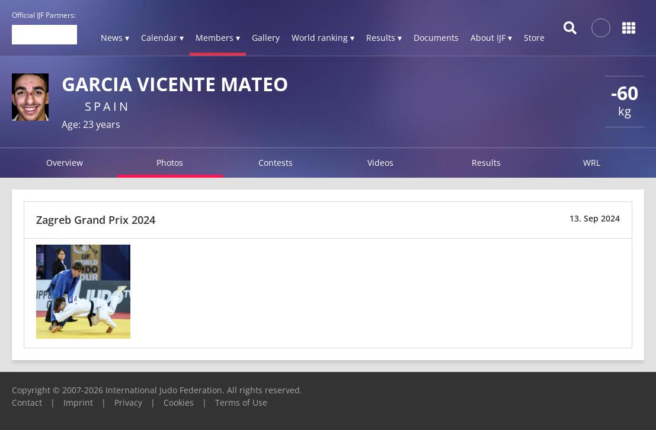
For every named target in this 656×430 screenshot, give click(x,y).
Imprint (78, 402)
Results (486, 162)
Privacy (128, 402)
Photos (169, 162)
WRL (591, 162)
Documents (436, 37)
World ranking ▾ (323, 37)
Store (534, 37)
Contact (27, 402)
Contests (275, 162)
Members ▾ (218, 37)
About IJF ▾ (491, 37)
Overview (64, 162)
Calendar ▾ (162, 37)
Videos (380, 162)
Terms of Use (241, 402)
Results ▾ (384, 37)
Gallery (266, 37)
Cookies (179, 402)
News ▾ (115, 37)
